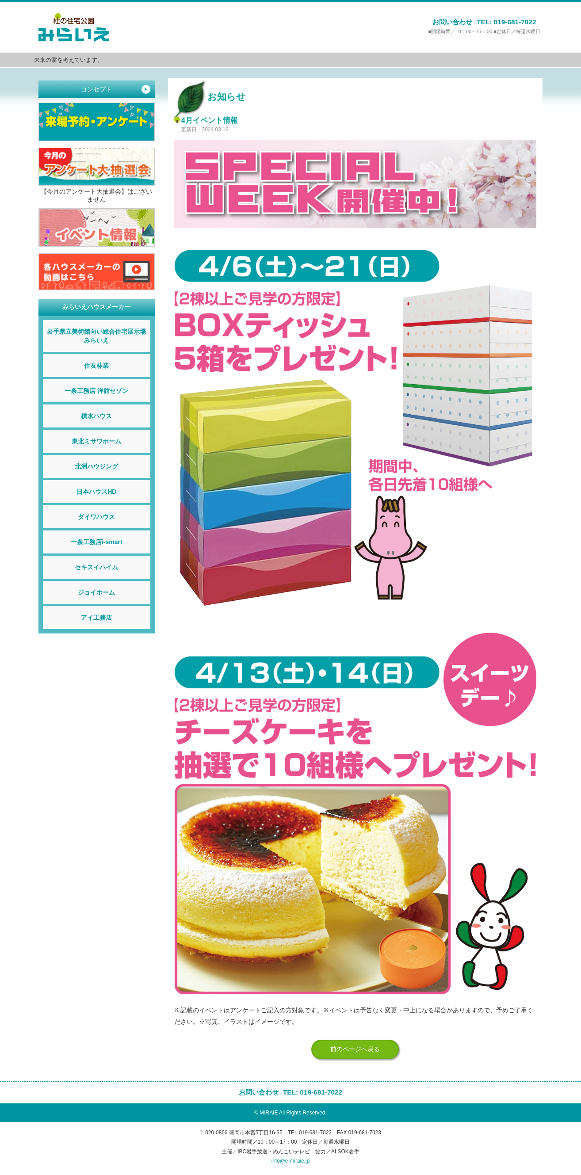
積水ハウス (96, 416)
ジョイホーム (96, 592)
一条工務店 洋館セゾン (96, 390)
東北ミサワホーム (96, 441)
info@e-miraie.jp (290, 1161)
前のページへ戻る (355, 1049)
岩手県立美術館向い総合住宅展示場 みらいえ (98, 336)
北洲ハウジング (96, 466)
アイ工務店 (96, 617)
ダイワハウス (96, 516)
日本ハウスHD (96, 491)
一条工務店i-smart (96, 542)
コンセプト (115, 89)
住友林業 (96, 365)
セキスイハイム (96, 567)
